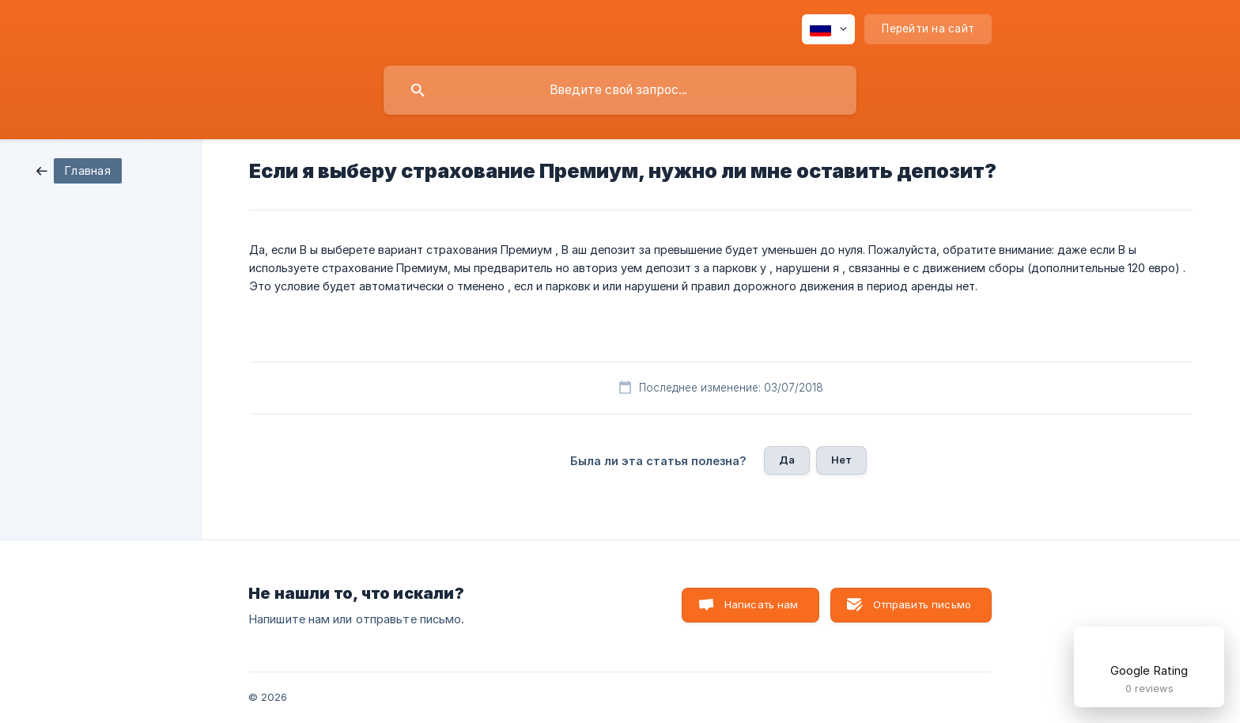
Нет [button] (841, 459)
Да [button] (787, 459)
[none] (828, 29)
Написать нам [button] (761, 604)
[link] (79, 169)
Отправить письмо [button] (922, 604)
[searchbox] (620, 90)
